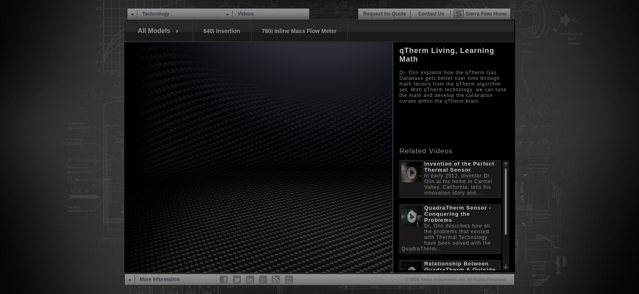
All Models (154, 30)
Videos (245, 14)
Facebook (224, 280)
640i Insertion (221, 31)
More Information (160, 279)
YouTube (289, 280)
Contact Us (431, 14)
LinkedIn (250, 280)
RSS (276, 280)
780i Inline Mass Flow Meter (299, 31)
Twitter (237, 280)
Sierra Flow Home (486, 14)
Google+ (263, 280)
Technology (155, 14)
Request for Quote (385, 14)
